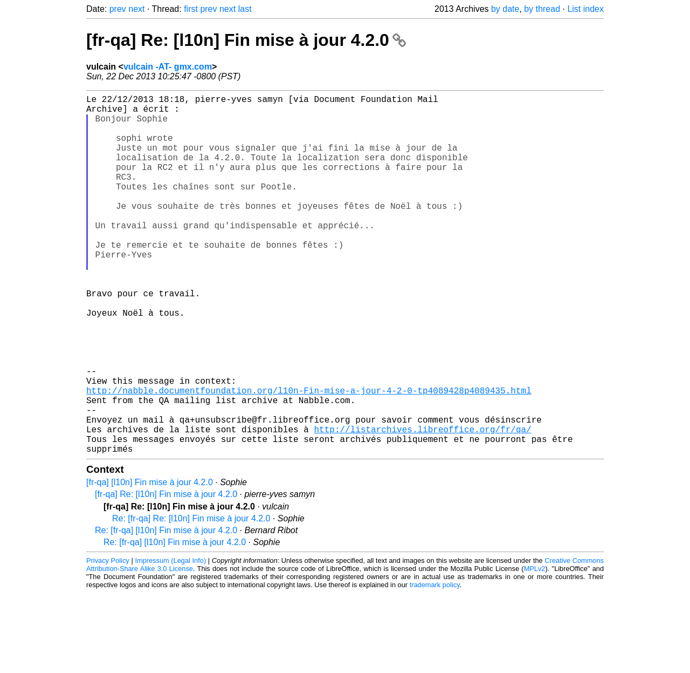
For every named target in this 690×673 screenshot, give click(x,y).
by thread (542, 8)
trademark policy (435, 665)
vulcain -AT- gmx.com (167, 66)
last (245, 8)
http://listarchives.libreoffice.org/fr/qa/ (422, 505)
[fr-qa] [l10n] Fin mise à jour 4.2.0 (149, 562)
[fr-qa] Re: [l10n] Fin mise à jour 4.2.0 (246, 40)
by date (505, 8)
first (191, 8)
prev (117, 8)
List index (585, 8)
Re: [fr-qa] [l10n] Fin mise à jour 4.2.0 (166, 610)
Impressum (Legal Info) (170, 640)
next (136, 8)
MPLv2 (535, 648)
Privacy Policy (107, 640)
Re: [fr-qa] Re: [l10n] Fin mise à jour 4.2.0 (191, 598)
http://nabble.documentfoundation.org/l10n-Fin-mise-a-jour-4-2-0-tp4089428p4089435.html (309, 457)
